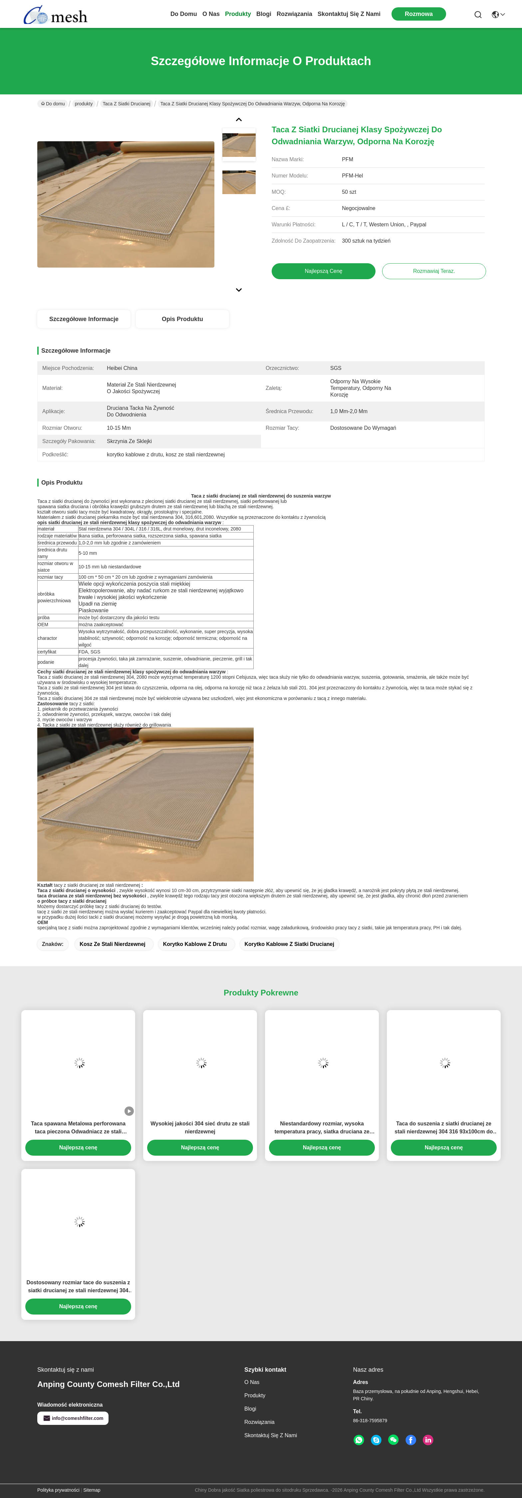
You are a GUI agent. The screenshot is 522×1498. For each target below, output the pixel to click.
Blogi (263, 14)
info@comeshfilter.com (73, 1418)
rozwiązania (294, 14)
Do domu (183, 14)
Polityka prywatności (58, 1490)
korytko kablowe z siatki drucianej (289, 944)
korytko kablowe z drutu (195, 944)
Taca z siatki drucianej (126, 103)
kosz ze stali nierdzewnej (112, 944)
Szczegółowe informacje (84, 319)
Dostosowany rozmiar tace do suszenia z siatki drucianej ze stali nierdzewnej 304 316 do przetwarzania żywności (78, 1287)
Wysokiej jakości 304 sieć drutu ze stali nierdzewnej (200, 1127)
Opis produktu (182, 319)
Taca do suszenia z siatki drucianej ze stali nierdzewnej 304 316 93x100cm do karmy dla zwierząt (443, 1128)
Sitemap (91, 1490)
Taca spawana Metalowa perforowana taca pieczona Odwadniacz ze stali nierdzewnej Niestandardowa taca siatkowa (78, 1128)
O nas (211, 14)
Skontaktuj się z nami (349, 14)
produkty (238, 14)
